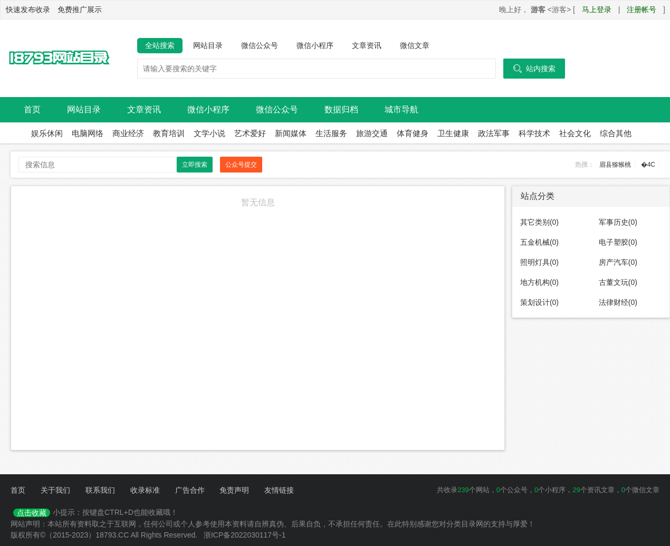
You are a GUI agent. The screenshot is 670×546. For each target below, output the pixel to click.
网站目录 (208, 45)
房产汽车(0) (618, 262)
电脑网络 (87, 133)
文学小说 (209, 133)
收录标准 (145, 490)
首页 (32, 109)
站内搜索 (534, 68)
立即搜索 (194, 164)
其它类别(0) (539, 222)
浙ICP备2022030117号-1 (245, 535)
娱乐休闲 (47, 133)
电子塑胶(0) (618, 242)
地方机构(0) (539, 282)
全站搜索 (160, 45)
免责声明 (234, 490)
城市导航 (401, 109)
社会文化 (575, 133)
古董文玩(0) (618, 282)
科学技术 (534, 133)
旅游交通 (372, 133)
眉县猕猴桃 (615, 164)
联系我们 (100, 490)
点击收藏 (31, 513)
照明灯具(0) (539, 262)
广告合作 (190, 490)
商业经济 (128, 133)
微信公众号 (259, 45)
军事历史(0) (618, 222)
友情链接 (279, 490)
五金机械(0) (539, 242)
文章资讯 (366, 45)
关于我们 (55, 490)
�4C (648, 164)
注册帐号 (641, 9)
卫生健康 (453, 133)
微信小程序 (314, 45)
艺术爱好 (250, 133)
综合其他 (615, 133)
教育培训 (169, 133)
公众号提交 (241, 164)
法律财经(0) (618, 302)
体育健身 (412, 133)
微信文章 (414, 45)
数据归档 (341, 109)
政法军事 (494, 133)
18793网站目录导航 (58, 58)
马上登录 (596, 9)
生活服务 (331, 133)
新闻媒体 (291, 133)
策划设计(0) (539, 302)
